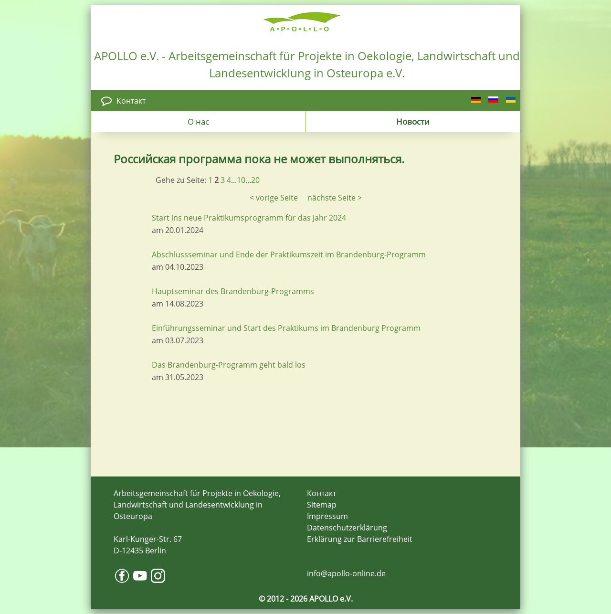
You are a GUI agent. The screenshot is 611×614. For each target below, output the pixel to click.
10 (241, 180)
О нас (198, 121)
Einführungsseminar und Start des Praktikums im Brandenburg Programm (286, 328)
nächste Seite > (334, 197)
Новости (413, 121)
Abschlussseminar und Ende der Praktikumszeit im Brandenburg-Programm (289, 254)
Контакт (131, 100)
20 (255, 180)
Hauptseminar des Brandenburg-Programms (233, 291)
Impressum (327, 516)
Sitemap (322, 504)
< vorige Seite (274, 197)
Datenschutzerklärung (347, 527)
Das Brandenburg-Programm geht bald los (229, 365)
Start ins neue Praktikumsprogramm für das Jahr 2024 (249, 217)
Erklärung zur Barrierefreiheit (359, 539)
